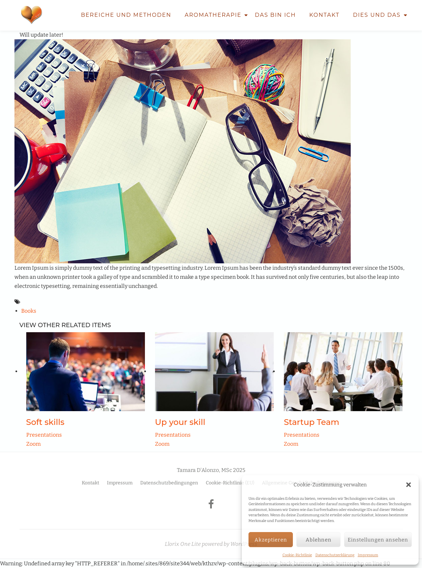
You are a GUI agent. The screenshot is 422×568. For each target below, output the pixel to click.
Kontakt (324, 15)
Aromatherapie (213, 15)
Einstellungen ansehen (378, 540)
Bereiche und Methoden (126, 15)
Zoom (33, 444)
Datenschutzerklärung (334, 555)
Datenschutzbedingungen (169, 483)
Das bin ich (275, 15)
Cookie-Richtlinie (297, 555)
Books (28, 311)
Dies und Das (377, 15)
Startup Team (311, 422)
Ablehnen (319, 540)
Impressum (368, 555)
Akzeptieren (271, 540)
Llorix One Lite (183, 544)
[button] (408, 484)
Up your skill (180, 422)
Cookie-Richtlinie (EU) (230, 483)
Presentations (44, 435)
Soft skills (45, 422)
